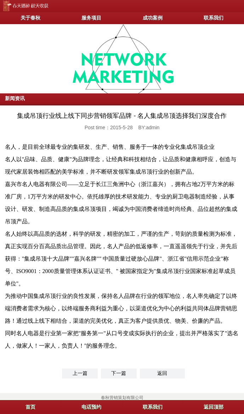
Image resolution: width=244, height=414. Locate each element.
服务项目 (91, 18)
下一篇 (118, 373)
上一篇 (80, 373)
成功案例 (153, 18)
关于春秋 (30, 18)
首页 (30, 407)
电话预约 (91, 407)
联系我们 (213, 18)
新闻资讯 (15, 98)
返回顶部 (213, 407)
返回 (162, 373)
